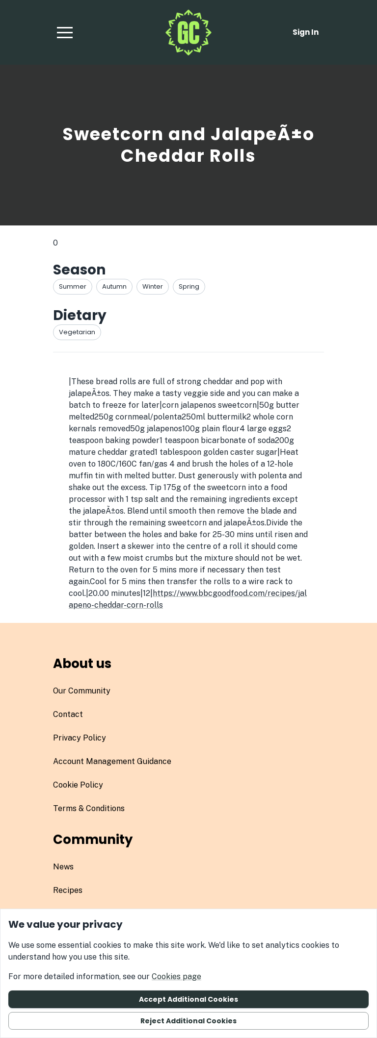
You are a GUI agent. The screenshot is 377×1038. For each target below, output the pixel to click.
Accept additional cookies (188, 999)
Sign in (306, 32)
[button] (65, 32)
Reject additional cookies (188, 1021)
